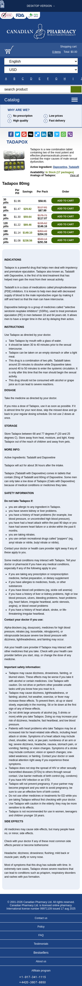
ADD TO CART (65, 200)
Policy (40, 926)
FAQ (41, 935)
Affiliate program (41, 970)
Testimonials (41, 943)
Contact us (41, 918)
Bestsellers (40, 952)
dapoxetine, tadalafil (66, 167)
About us (41, 961)
